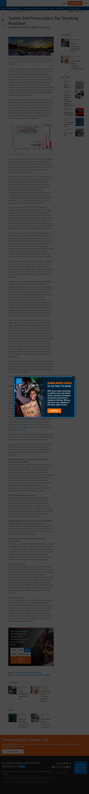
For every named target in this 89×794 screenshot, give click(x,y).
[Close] (73, 378)
